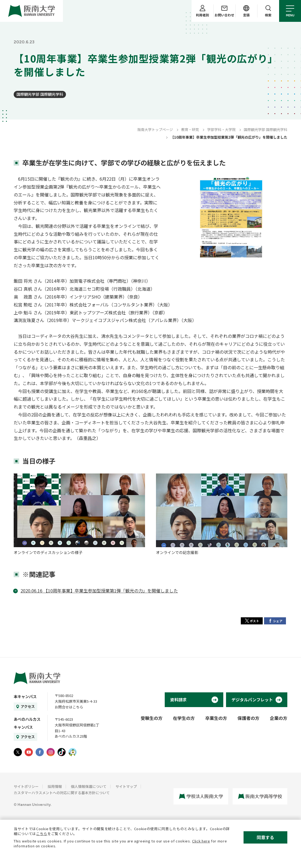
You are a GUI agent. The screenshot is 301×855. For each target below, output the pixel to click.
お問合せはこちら (69, 707)
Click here (201, 841)
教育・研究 (190, 129)
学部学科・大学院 (221, 129)
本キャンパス (25, 696)
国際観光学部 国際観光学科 (39, 94)
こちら (41, 833)
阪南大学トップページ (155, 129)
